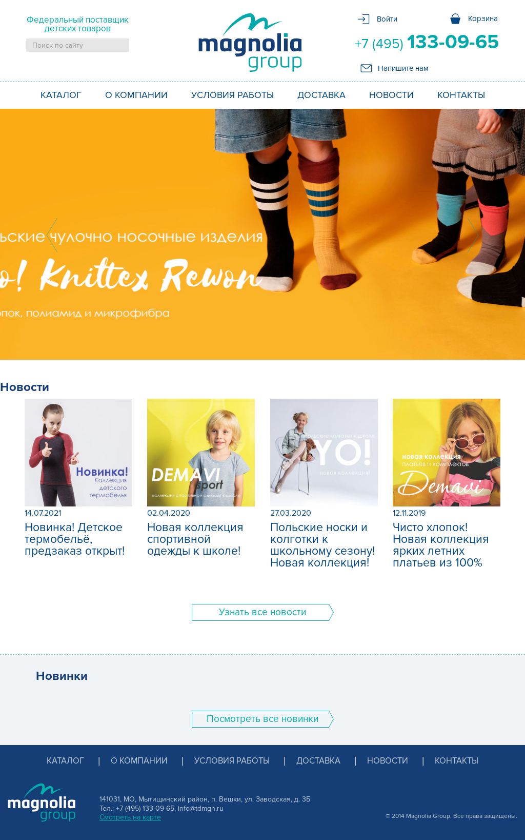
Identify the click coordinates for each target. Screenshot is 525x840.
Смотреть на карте (130, 817)
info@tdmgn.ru (201, 808)
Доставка (321, 95)
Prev (51, 235)
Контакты (461, 95)
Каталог (61, 95)
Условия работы (232, 95)
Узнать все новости (262, 612)
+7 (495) (427, 42)
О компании (136, 95)
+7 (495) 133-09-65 (145, 808)
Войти (387, 19)
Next (473, 235)
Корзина (483, 18)
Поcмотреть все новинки (262, 719)
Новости (391, 95)
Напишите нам (403, 68)
